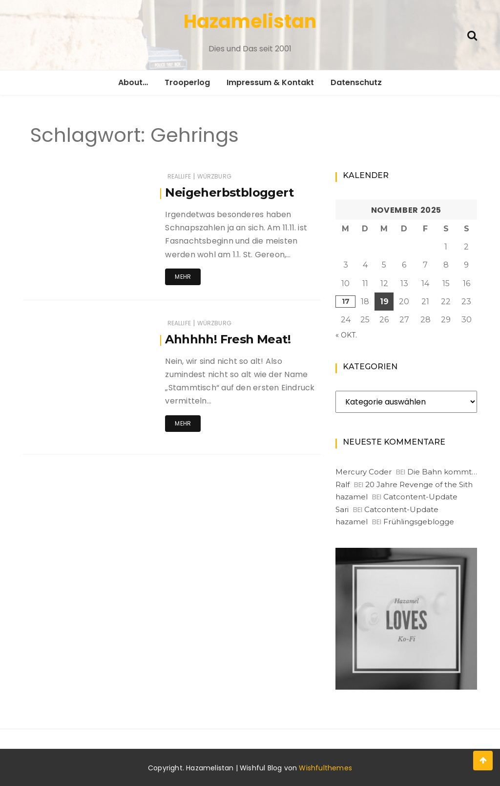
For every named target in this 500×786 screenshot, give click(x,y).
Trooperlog (187, 82)
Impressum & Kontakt (270, 82)
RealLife (179, 176)
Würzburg (214, 176)
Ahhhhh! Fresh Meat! (228, 339)
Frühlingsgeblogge (418, 521)
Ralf (342, 484)
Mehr (183, 276)
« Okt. (346, 335)
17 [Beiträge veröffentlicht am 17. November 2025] (346, 301)
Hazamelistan (250, 21)
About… (133, 82)
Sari (342, 509)
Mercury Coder (363, 471)
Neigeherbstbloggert (229, 192)
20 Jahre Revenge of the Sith (419, 484)
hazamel (351, 496)
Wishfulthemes (325, 768)
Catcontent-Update (420, 496)
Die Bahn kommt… (442, 471)
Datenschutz (356, 82)
